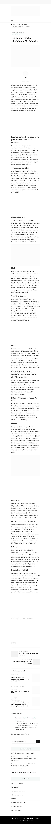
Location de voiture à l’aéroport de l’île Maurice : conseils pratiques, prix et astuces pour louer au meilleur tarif (24, 758)
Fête (13, 643)
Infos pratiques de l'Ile (18, 803)
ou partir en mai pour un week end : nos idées (23, 772)
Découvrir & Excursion (18, 795)
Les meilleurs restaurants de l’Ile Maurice (20, 692)
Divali (14, 353)
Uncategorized (16, 810)
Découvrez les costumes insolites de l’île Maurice (20, 680)
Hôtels (13, 799)
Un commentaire (25, 81)
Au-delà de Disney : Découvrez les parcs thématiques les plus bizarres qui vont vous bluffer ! (20, 704)
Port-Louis (23, 525)
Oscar (25, 74)
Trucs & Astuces (16, 806)
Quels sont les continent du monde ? (21, 769)
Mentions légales (34, 818)
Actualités (14, 787)
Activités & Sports (17, 783)
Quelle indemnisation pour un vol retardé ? (22, 753)
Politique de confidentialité (25, 820)
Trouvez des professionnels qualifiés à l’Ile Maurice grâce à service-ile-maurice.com (24, 765)
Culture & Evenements (18, 34)
